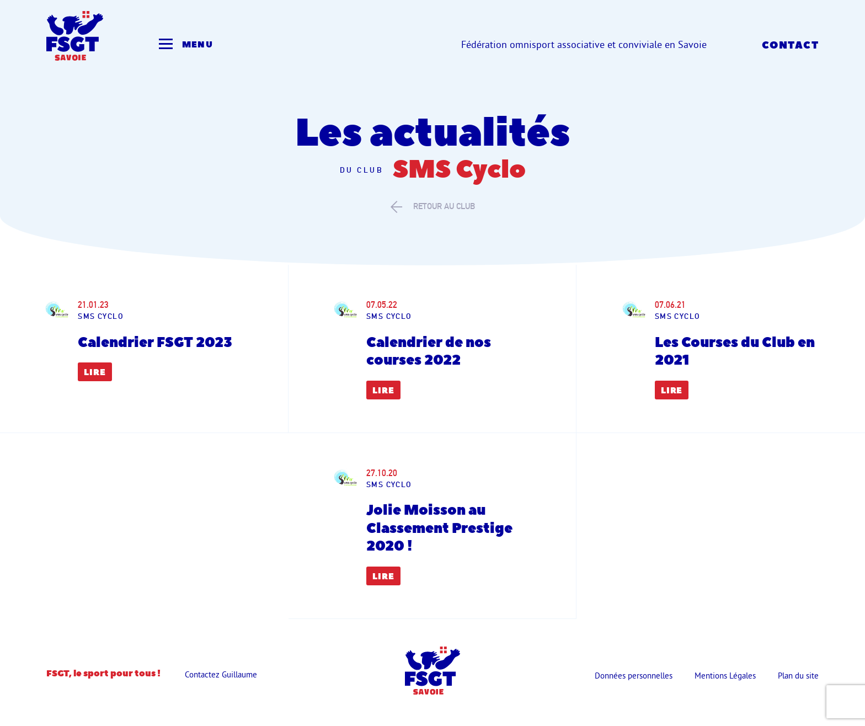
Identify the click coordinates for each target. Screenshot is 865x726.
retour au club (433, 206)
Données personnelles (633, 675)
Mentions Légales (725, 675)
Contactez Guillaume (221, 674)
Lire (95, 372)
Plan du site (798, 675)
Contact (790, 45)
